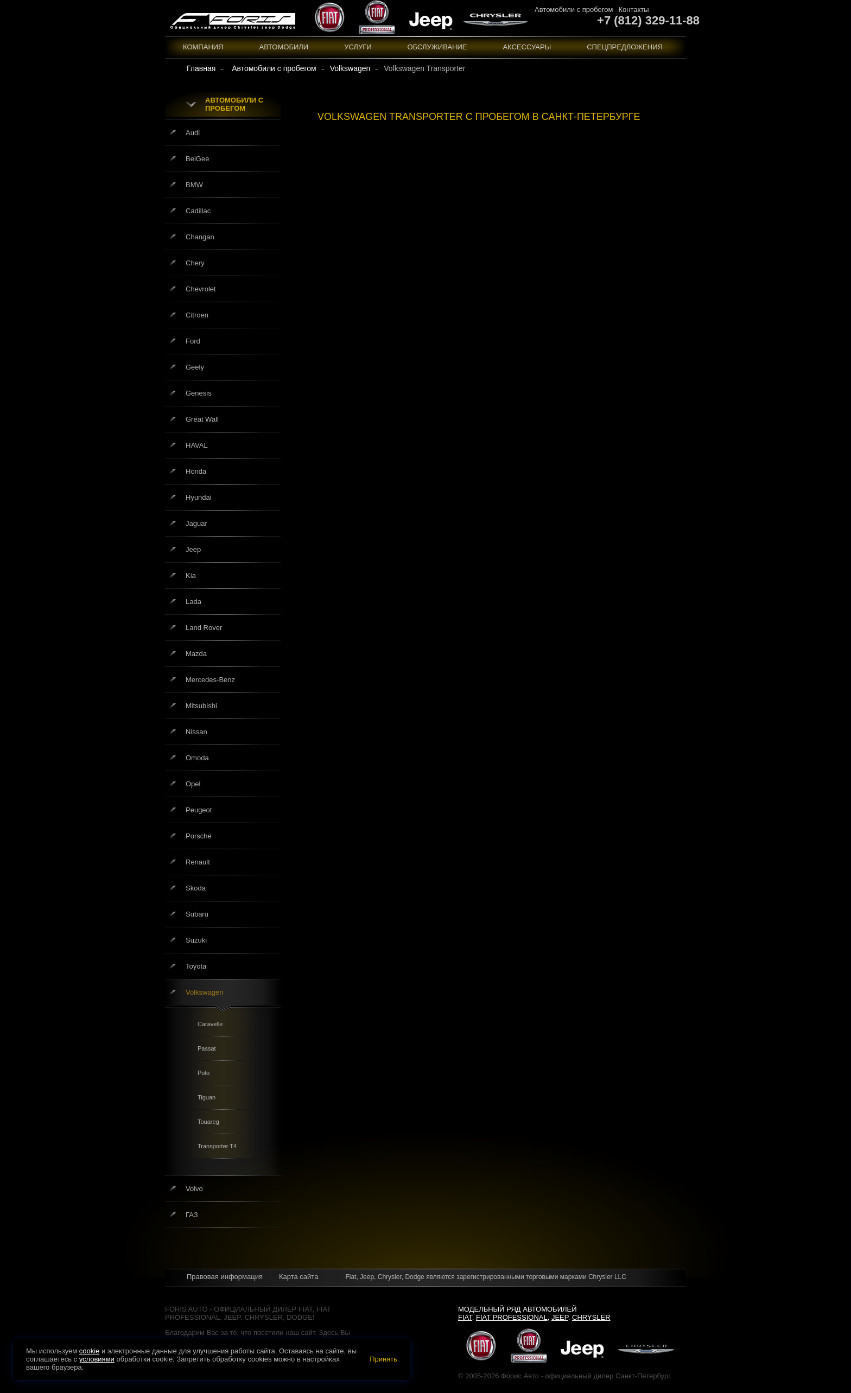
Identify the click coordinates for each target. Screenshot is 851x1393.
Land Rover (204, 628)
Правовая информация (225, 1277)
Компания (203, 47)
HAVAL (197, 445)
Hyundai (199, 497)
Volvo (194, 1189)
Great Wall (202, 419)
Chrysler (591, 1317)
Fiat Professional (512, 1317)
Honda (196, 471)
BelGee (197, 159)
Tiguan (206, 1097)
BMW (194, 185)
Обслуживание (437, 47)
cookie (89, 1351)
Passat (207, 1048)
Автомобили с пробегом (574, 9)
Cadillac (198, 211)
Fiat (465, 1317)
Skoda (196, 888)
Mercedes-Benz (210, 680)
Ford (193, 341)
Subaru (197, 914)
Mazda (196, 654)
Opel (193, 784)
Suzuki (196, 940)
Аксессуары (527, 47)
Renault (198, 862)
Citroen (197, 315)
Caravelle (210, 1024)
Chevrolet (201, 289)
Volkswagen (204, 992)
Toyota (196, 966)
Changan (200, 237)
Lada (193, 601)
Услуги (357, 47)
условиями (97, 1359)
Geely (195, 367)
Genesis (199, 393)
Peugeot (199, 810)
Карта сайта (298, 1277)
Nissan (196, 732)
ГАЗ (192, 1215)
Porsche (199, 836)
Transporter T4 (217, 1146)
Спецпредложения (625, 47)
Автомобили (284, 47)
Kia (191, 575)
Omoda (197, 758)
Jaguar (196, 523)
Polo (203, 1073)
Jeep (193, 549)
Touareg (208, 1121)
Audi (193, 133)
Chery (195, 263)
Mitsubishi (201, 706)
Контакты (633, 9)
